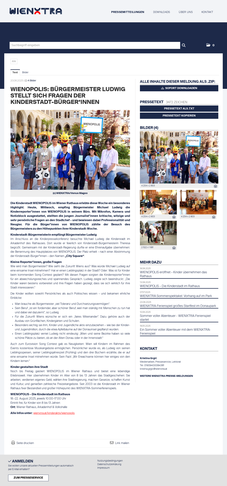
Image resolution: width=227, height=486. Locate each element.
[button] (210, 45)
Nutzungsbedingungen (110, 461)
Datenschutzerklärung (109, 464)
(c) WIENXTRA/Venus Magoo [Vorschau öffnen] (70, 193)
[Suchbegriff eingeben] (98, 45)
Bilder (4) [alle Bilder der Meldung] (149, 128)
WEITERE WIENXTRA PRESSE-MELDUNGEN (166, 376)
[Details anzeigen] (214, 187)
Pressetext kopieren (179, 115)
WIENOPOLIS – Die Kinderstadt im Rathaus (170, 286)
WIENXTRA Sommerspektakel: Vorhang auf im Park (176, 296)
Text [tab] (15, 72)
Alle (14, 61)
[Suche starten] (183, 45)
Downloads (161, 12)
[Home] (36, 11)
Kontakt (207, 12)
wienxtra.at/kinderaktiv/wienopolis (54, 413)
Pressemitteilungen (127, 12)
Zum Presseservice (28, 477)
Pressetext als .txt (179, 108)
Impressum (103, 468)
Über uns (185, 12)
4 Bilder (32, 80)
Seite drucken (25, 443)
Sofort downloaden (179, 88)
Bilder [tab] (25, 72)
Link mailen (122, 443)
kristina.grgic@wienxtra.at (153, 369)
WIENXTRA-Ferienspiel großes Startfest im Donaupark (178, 306)
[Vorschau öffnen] (70, 150)
